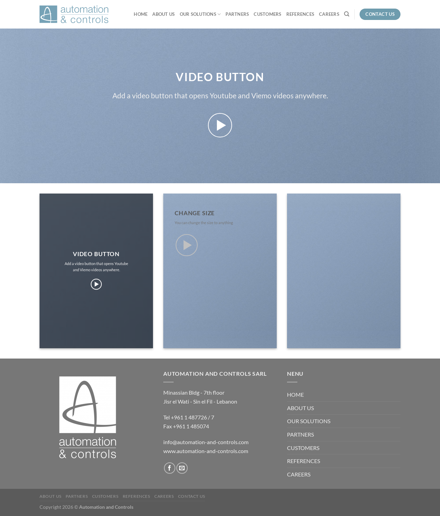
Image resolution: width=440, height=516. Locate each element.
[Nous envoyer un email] (182, 468)
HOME (140, 14)
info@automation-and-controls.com (206, 442)
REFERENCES (300, 14)
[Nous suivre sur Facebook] (169, 468)
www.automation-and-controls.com (205, 451)
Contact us (191, 496)
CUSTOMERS (267, 14)
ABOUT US (163, 14)
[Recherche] (346, 14)
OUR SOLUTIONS (200, 14)
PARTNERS (237, 14)
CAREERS (329, 14)
